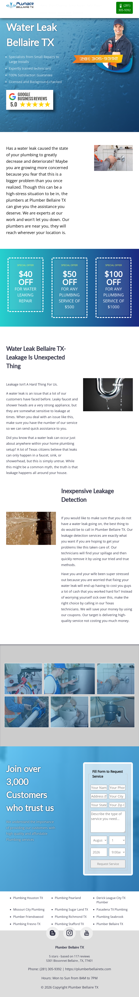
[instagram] (69, 933)
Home (43, 5)
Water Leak (64, 12)
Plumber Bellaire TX (109, 924)
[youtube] (86, 933)
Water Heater (48, 12)
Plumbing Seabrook (109, 917)
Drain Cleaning (58, 5)
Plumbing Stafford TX (69, 924)
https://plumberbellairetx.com (88, 969)
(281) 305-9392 (124, 7)
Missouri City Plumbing (29, 909)
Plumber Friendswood (28, 917)
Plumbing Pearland (68, 898)
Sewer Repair (77, 5)
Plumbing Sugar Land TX (71, 909)
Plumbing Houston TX (28, 898)
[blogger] (52, 933)
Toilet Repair (94, 5)
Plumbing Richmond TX (71, 917)
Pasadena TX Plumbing (112, 909)
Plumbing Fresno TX (26, 924)
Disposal (78, 12)
